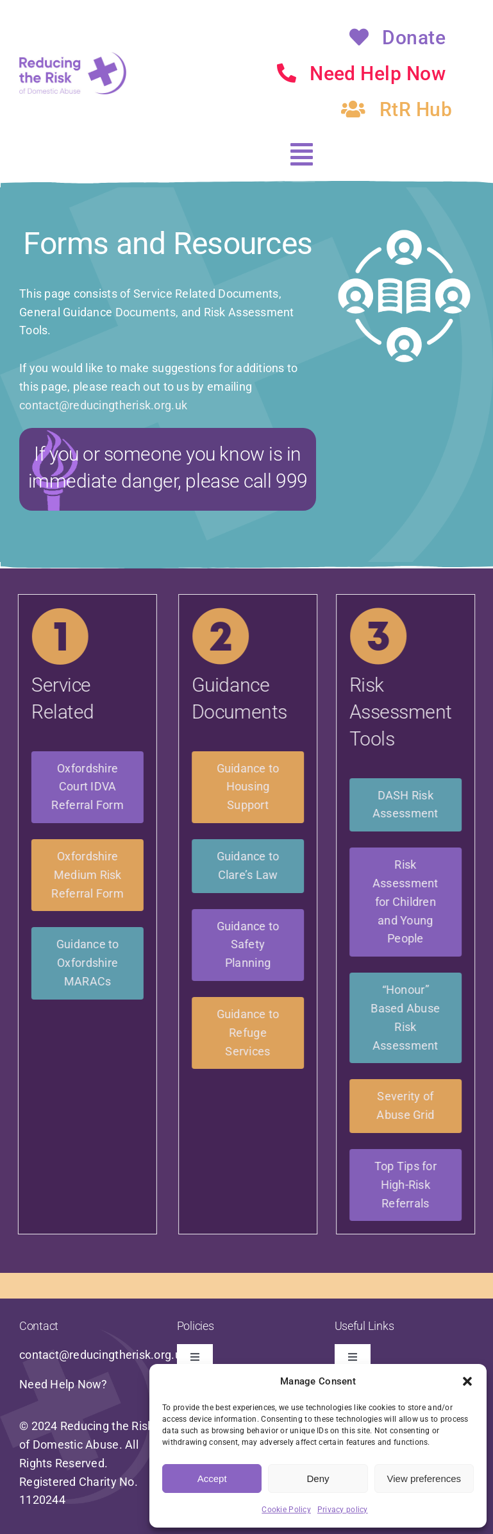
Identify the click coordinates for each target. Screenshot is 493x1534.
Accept (212, 1478)
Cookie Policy (286, 1509)
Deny (317, 1478)
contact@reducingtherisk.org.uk (103, 405)
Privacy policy (342, 1509)
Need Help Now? (63, 1384)
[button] (467, 1381)
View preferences (424, 1478)
